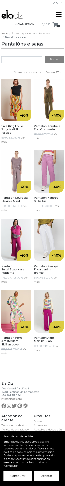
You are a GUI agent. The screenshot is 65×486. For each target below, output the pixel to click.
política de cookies (14, 452)
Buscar (54, 59)
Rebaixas (44, 33)
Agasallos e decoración (48, 429)
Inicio (4, 33)
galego (56, 2)
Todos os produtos (23, 33)
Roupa (38, 421)
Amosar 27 (52, 72)
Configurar (17, 476)
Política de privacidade (15, 429)
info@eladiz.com (11, 398)
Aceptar (46, 476)
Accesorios (40, 425)
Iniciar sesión (24, 24)
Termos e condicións (14, 425)
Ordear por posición (26, 72)
